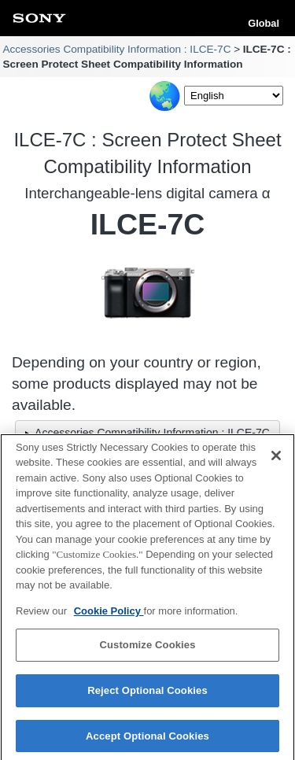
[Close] (276, 459)
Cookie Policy (109, 615)
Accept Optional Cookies (147, 740)
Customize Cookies (147, 649)
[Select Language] (233, 95)
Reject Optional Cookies (147, 694)
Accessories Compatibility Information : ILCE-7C (116, 49)
